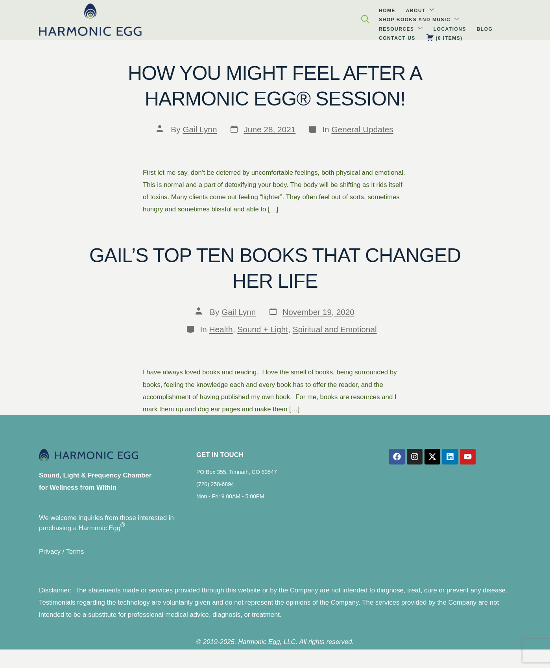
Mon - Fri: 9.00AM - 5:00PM (230, 502)
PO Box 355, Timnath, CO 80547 (236, 477)
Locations (295, 17)
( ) (394, 17)
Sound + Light (262, 329)
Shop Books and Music (187, 17)
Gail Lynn (200, 129)
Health (221, 329)
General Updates (362, 129)
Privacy (50, 558)
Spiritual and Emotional (335, 329)
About (128, 17)
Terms (75, 558)
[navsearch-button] (515, 19)
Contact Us (354, 17)
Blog (324, 17)
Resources (253, 17)
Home (102, 17)
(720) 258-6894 (215, 490)
